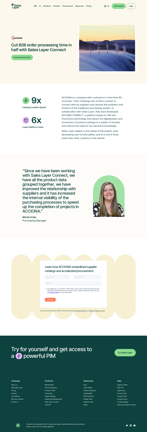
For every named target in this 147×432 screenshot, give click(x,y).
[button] (35, 6)
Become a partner (17, 399)
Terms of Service (95, 311)
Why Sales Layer (17, 388)
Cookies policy (122, 399)
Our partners (15, 396)
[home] (16, 6)
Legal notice (121, 390)
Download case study (22, 57)
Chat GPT (48, 405)
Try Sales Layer (125, 352)
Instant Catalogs (50, 396)
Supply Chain (88, 399)
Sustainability (88, 393)
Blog (85, 385)
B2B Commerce (89, 396)
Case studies (88, 388)
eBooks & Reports (90, 390)
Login (131, 6)
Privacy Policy (81, 311)
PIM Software (49, 385)
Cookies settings (122, 402)
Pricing (88, 6)
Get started (118, 6)
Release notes (88, 402)
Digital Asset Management (53, 399)
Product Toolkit (50, 390)
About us (14, 385)
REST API (120, 388)
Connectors (49, 393)
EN (108, 6)
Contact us (14, 402)
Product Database (51, 388)
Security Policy (122, 396)
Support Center (122, 385)
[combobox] (108, 6)
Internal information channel (126, 405)
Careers (14, 393)
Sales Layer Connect (52, 402)
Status (86, 405)
